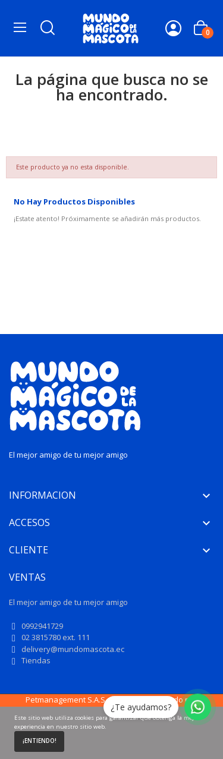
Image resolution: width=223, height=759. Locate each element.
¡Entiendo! (39, 741)
